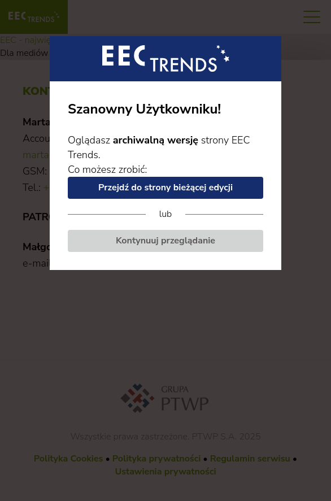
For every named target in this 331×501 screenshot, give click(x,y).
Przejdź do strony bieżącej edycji (165, 187)
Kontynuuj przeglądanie (165, 240)
